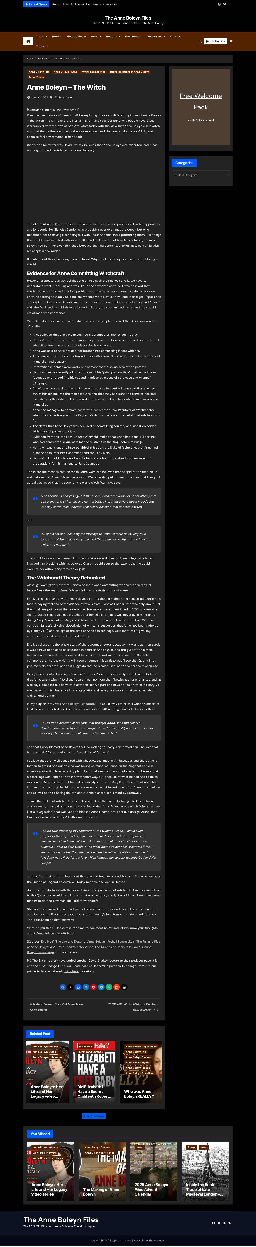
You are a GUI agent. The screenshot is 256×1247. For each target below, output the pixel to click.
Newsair (139, 1242)
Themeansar (157, 1242)
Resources (155, 36)
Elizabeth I (85, 1046)
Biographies (75, 36)
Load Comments (94, 1114)
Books (56, 36)
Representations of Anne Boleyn (129, 71)
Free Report (133, 36)
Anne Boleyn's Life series (47, 1057)
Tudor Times (36, 77)
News (139, 1145)
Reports (112, 36)
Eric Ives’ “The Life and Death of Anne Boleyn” (73, 942)
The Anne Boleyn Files (128, 18)
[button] (231, 41)
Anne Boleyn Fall (39, 71)
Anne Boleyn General (45, 1046)
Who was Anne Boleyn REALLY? (139, 1093)
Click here (71, 971)
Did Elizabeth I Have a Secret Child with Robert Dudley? (93, 1094)
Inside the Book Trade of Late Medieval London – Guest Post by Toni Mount (203, 1195)
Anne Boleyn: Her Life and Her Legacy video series (47, 1094)
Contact (42, 46)
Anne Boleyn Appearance (141, 1046)
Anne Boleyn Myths (65, 71)
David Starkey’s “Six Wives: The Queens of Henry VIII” (94, 947)
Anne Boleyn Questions (140, 1073)
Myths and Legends (93, 71)
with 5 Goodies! (201, 120)
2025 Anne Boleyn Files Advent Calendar (151, 1191)
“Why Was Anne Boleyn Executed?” (72, 704)
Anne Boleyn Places (138, 1067)
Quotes (175, 36)
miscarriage (64, 97)
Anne (95, 36)
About (40, 36)
